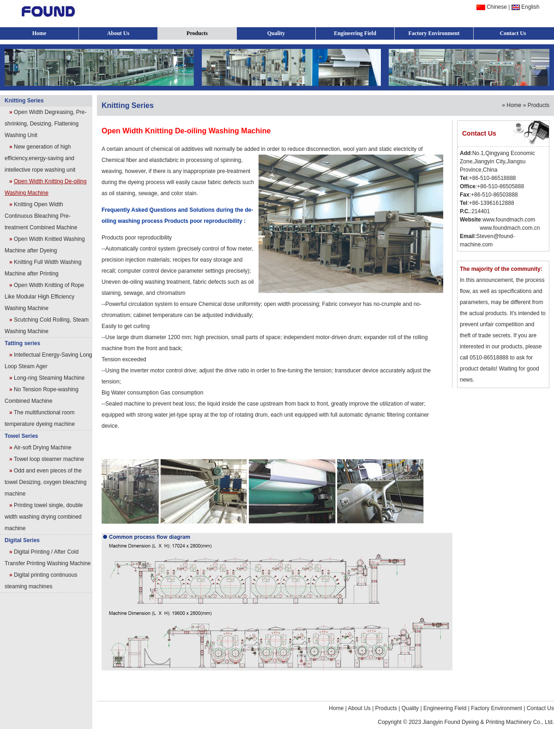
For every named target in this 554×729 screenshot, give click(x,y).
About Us (118, 33)
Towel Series (21, 436)
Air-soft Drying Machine (43, 447)
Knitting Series (24, 100)
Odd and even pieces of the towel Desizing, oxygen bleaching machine (45, 482)
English (530, 7)
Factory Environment (434, 33)
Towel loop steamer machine (49, 459)
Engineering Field (355, 33)
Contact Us (513, 33)
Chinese (497, 7)
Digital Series (22, 540)
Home (39, 33)
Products (197, 33)
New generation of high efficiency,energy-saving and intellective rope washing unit (40, 158)
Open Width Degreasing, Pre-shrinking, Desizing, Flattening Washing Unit (45, 123)
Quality (276, 33)
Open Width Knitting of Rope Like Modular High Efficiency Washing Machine (44, 296)
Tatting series (22, 343)
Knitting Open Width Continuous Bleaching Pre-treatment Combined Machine (41, 216)
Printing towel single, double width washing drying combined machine (44, 517)
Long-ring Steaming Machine (49, 378)
